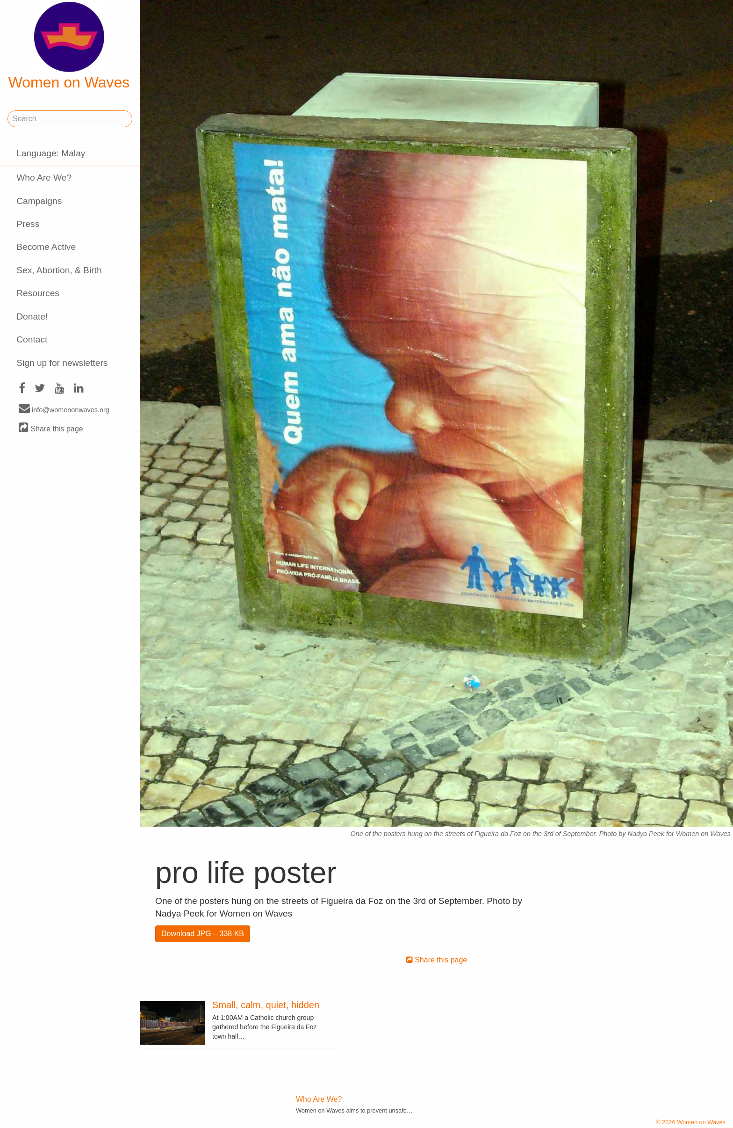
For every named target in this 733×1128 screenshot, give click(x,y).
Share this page (51, 428)
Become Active (46, 247)
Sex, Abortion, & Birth (58, 270)
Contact (31, 339)
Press (27, 224)
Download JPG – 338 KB (202, 934)
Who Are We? (44, 177)
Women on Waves (69, 46)
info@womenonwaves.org (64, 409)
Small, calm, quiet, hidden (265, 1005)
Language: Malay (50, 153)
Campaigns (39, 201)
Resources (37, 293)
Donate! (32, 316)
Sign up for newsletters (62, 363)
